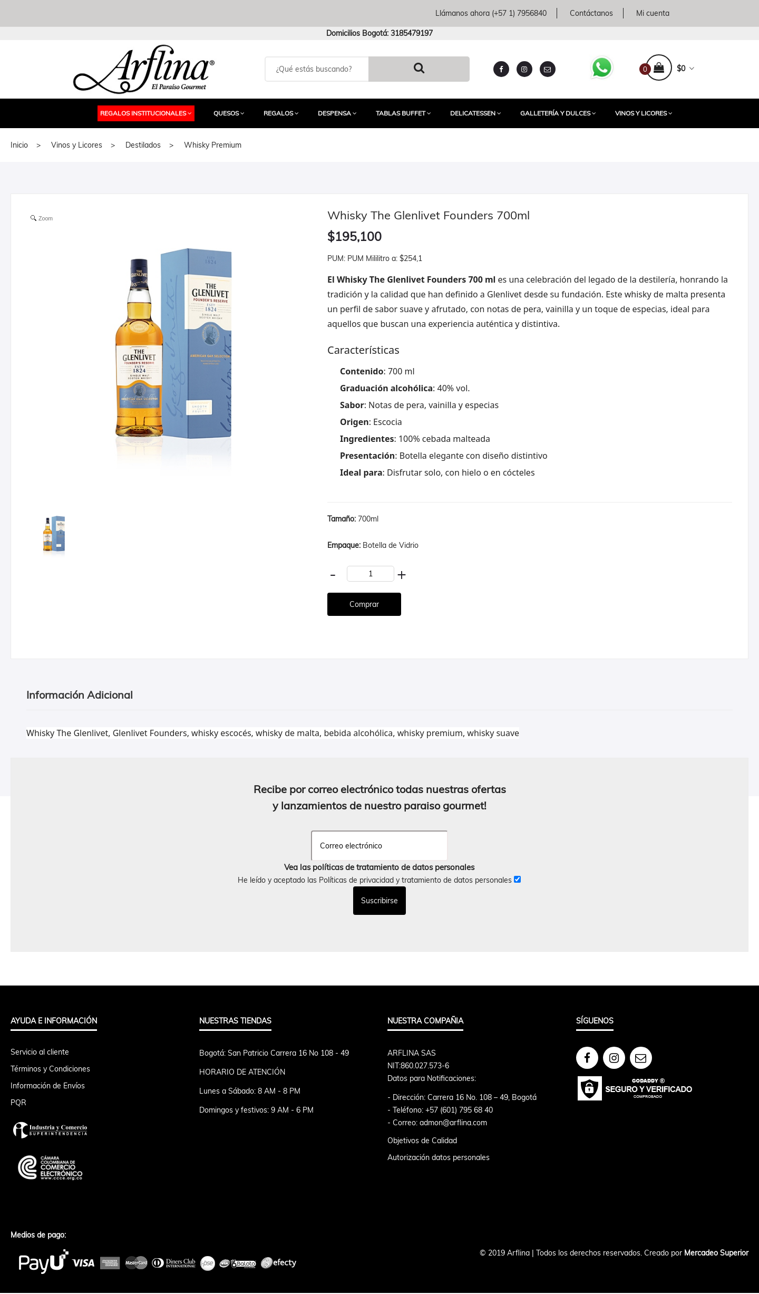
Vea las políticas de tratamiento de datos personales (379, 867)
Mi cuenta (652, 13)
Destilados (143, 145)
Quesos (229, 113)
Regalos (281, 113)
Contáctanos (591, 13)
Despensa (337, 113)
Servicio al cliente (40, 1052)
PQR (18, 1102)
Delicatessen (475, 113)
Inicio (19, 145)
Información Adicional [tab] (79, 694)
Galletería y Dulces (558, 113)
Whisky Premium (212, 145)
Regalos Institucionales (146, 113)
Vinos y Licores (644, 113)
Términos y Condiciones (50, 1069)
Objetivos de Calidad (422, 1140)
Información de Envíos (48, 1085)
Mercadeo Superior (716, 1253)
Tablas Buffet (403, 113)
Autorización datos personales (438, 1157)
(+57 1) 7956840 (519, 13)
